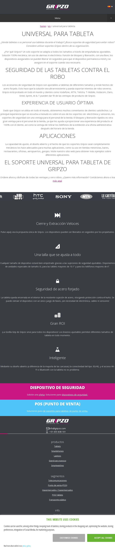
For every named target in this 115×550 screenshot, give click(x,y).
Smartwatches (57, 465)
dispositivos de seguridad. (75, 394)
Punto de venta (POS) (57, 485)
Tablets (57, 446)
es (49, 26)
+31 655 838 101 (57, 431)
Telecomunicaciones (57, 480)
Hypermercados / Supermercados (57, 490)
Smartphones (57, 451)
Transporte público (57, 499)
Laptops (57, 455)
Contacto (58, 515)
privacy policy (26, 545)
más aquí (57, 180)
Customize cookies (69, 537)
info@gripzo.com (57, 428)
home (43, 26)
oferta (42, 394)
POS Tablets (57, 495)
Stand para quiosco (57, 460)
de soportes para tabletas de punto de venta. (65, 411)
